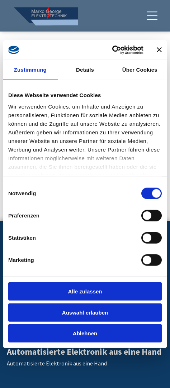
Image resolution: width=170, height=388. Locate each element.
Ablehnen (85, 333)
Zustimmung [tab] (30, 70)
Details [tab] (85, 70)
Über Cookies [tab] (139, 70)
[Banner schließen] (159, 49)
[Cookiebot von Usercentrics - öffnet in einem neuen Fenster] (112, 49)
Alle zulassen (85, 291)
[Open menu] (152, 15)
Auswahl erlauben (85, 312)
